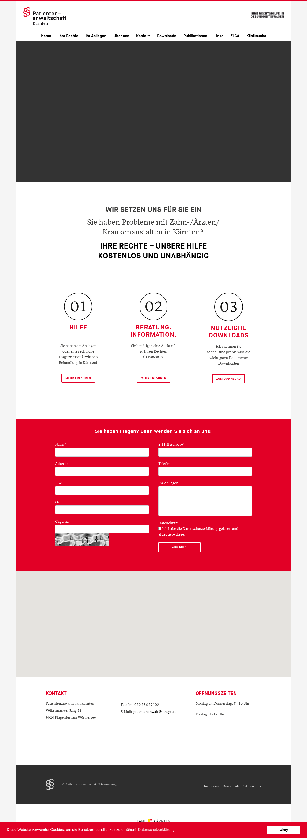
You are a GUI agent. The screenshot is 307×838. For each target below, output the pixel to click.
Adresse (61, 464)
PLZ (58, 483)
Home (46, 36)
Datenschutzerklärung (200, 529)
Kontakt (143, 36)
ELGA (235, 36)
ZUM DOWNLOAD (228, 379)
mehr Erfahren (78, 378)
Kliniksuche (256, 36)
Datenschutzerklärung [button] (156, 830)
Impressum (212, 786)
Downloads (166, 36)
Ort (58, 502)
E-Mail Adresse (171, 445)
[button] (153, 615)
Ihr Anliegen (96, 36)
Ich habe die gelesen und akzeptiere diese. (198, 531)
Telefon (164, 464)
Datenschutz (252, 786)
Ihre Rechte (68, 36)
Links (218, 36)
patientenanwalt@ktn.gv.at (154, 712)
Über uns (121, 36)
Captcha (62, 522)
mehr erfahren (153, 378)
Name (60, 445)
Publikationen (195, 36)
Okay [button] (284, 830)
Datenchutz (168, 523)
